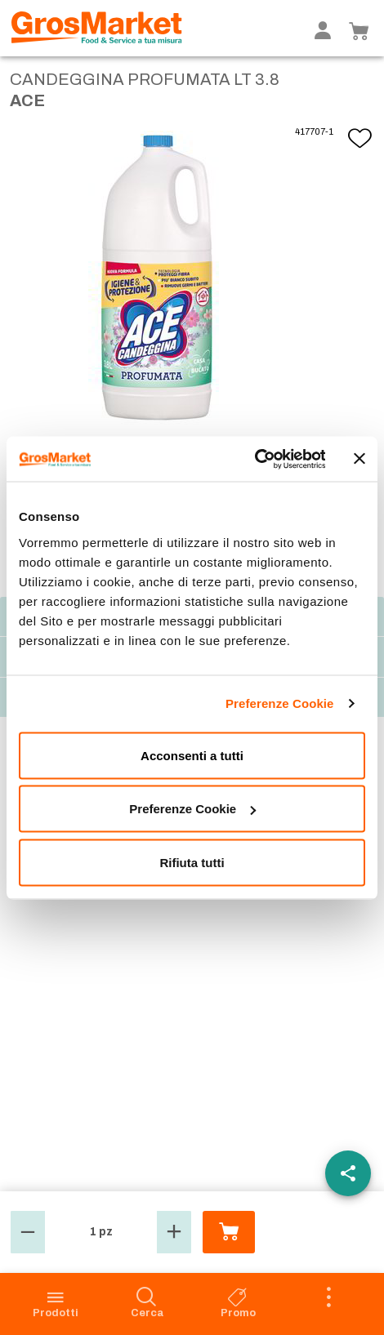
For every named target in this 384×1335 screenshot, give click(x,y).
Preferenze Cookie (279, 703)
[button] (28, 1232)
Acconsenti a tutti (192, 755)
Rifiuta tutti (191, 862)
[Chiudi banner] (359, 459)
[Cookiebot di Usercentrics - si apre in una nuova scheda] (253, 458)
